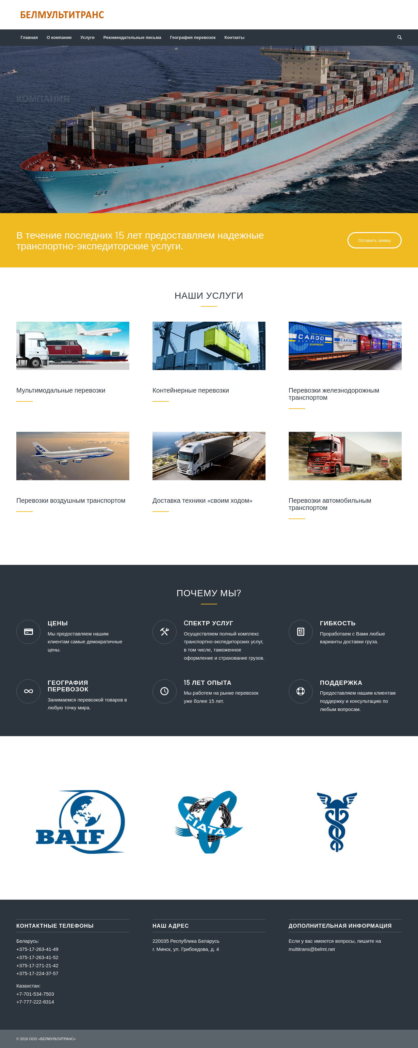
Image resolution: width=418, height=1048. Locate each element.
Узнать (30, 147)
